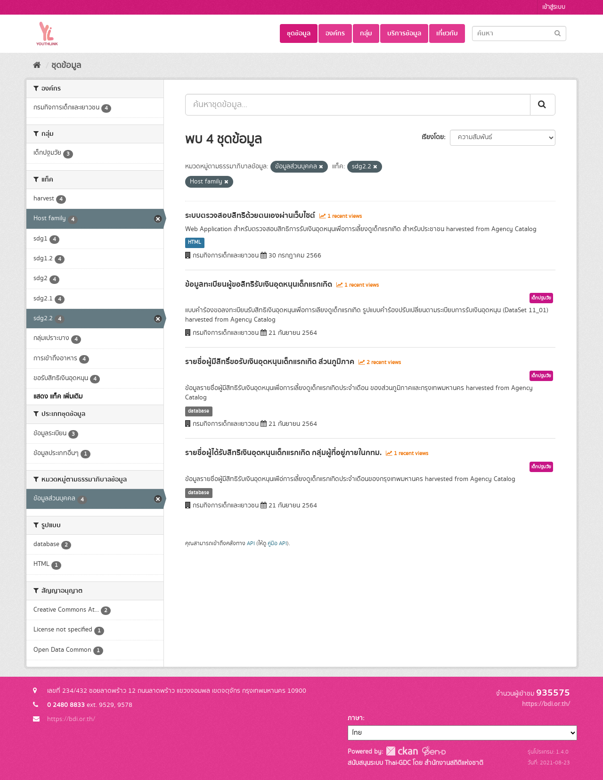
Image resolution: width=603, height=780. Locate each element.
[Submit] (558, 33)
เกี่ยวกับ (447, 33)
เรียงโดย (433, 137)
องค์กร (335, 33)
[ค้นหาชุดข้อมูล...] (357, 105)
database (198, 411)
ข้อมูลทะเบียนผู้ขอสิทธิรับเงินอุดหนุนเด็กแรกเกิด (258, 284)
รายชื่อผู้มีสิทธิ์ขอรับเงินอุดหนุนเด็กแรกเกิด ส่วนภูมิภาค (269, 362)
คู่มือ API (277, 543)
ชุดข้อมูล (298, 33)
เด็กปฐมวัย (541, 298)
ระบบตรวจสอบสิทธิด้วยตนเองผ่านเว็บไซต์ (250, 215)
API (251, 543)
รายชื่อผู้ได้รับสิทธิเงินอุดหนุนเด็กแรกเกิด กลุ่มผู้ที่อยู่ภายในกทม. (283, 453)
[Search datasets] (519, 33)
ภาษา (355, 718)
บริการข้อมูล (404, 33)
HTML (194, 243)
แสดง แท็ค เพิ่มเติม (57, 396)
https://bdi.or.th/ (71, 719)
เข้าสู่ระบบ (553, 7)
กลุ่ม (366, 33)
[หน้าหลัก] (37, 65)
